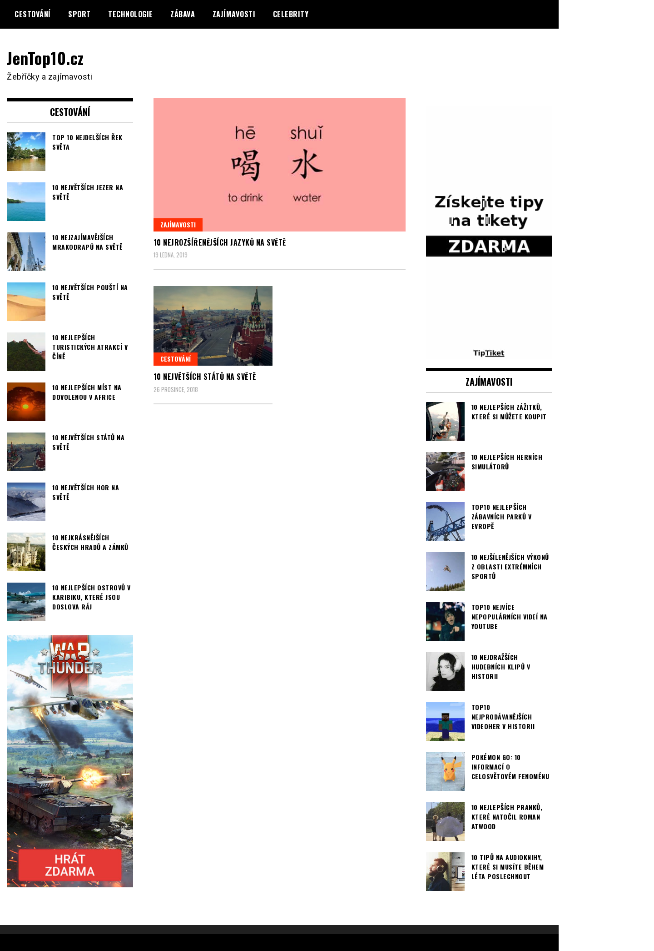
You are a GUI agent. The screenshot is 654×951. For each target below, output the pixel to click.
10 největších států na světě (205, 376)
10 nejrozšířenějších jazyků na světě (220, 242)
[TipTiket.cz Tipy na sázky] (489, 353)
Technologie (130, 14)
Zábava (182, 14)
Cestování (33, 14)
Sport (79, 14)
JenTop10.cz (46, 57)
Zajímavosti (234, 14)
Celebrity (291, 14)
